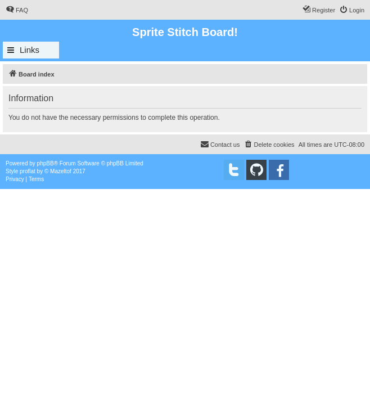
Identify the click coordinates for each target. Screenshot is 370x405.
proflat (27, 171)
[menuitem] (17, 10)
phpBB (45, 163)
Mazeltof (60, 171)
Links (29, 50)
